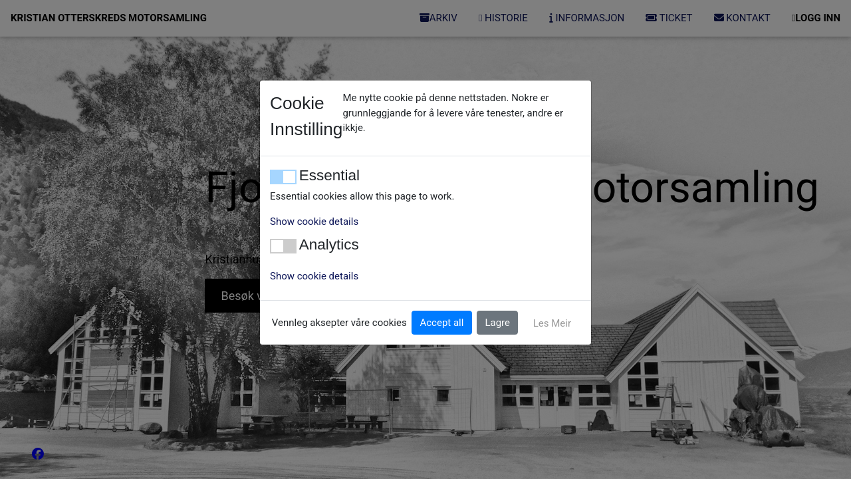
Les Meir (552, 323)
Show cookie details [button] (314, 222)
